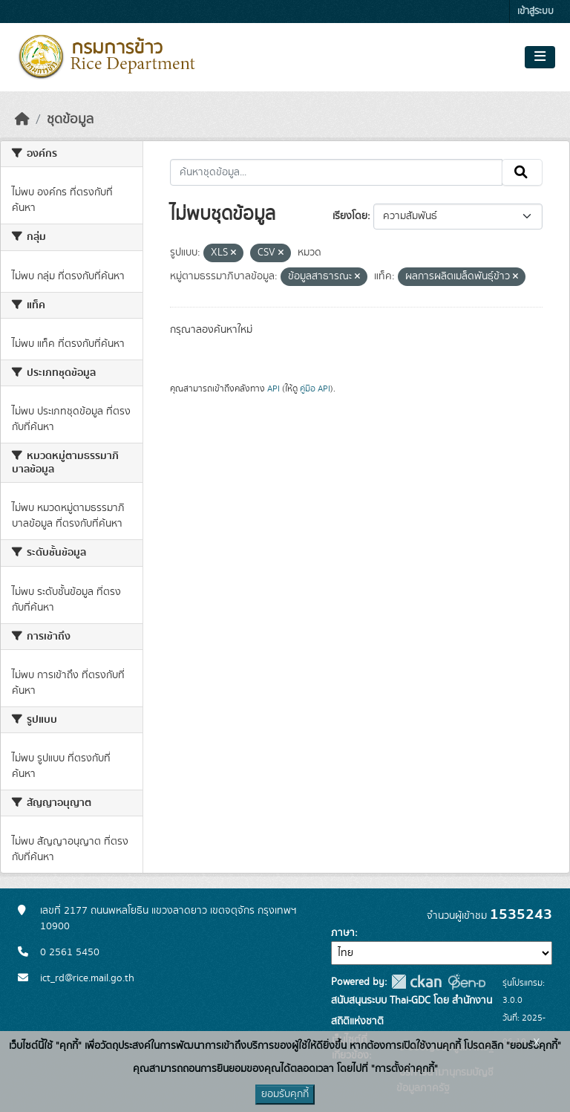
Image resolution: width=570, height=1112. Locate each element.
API (273, 388)
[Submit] (522, 172)
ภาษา (343, 933)
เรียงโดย (349, 216)
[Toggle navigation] (540, 57)
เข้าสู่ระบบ (535, 11)
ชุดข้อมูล (70, 119)
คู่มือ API (315, 388)
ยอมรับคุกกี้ (285, 1094)
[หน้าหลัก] (22, 119)
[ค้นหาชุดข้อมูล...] (336, 172)
